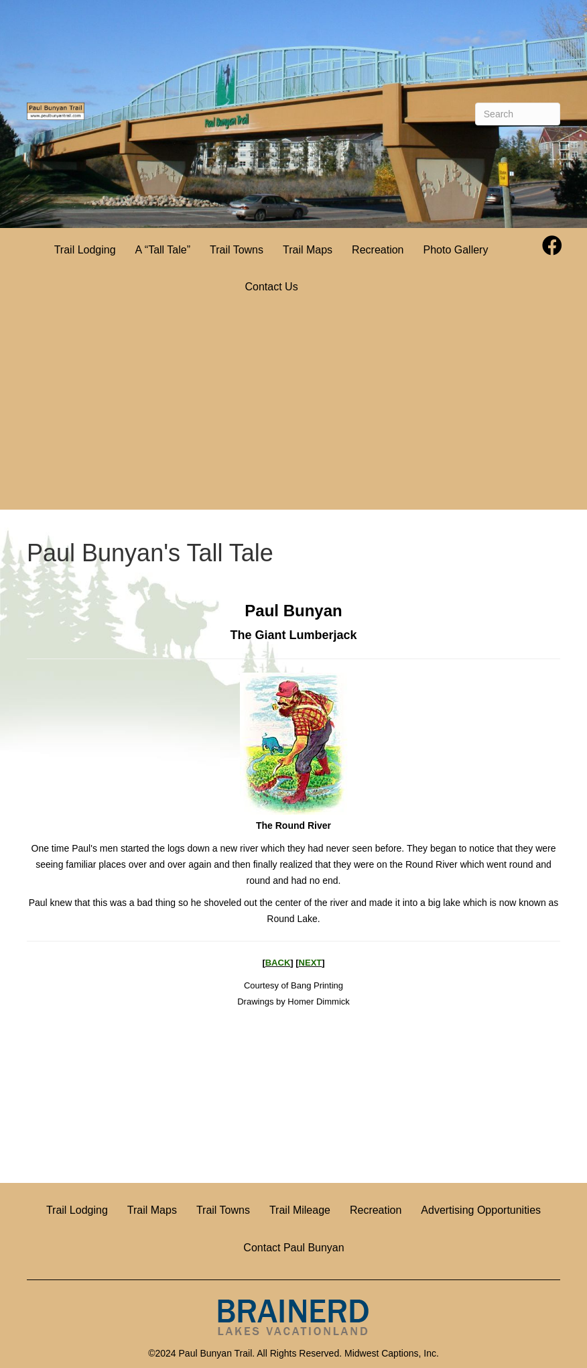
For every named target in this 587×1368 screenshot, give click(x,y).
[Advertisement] (293, 409)
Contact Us (271, 286)
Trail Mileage (299, 1210)
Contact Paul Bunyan (293, 1247)
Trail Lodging (85, 249)
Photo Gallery (455, 249)
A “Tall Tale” (162, 249)
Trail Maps (307, 249)
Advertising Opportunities (481, 1210)
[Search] (517, 114)
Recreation (377, 249)
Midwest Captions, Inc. (391, 1353)
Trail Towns (236, 249)
